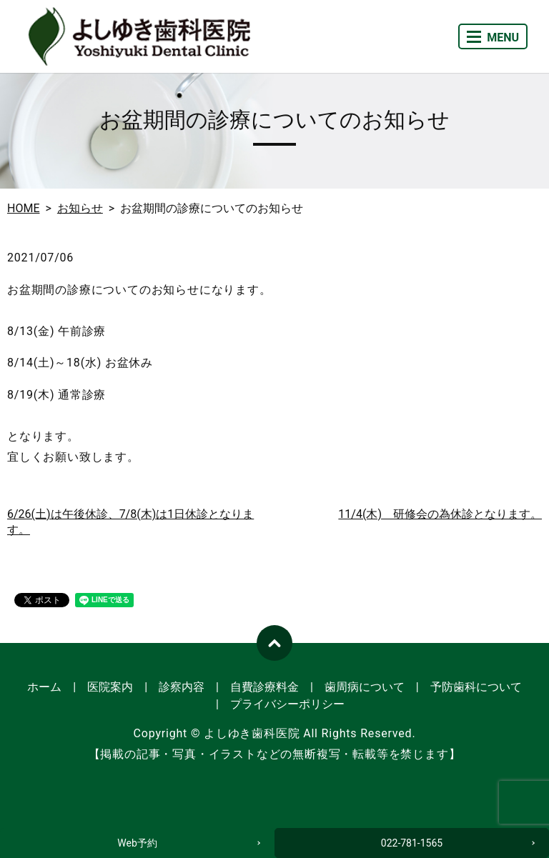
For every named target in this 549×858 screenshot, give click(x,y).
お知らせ (80, 208)
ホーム (44, 687)
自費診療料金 (264, 687)
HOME (23, 208)
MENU (493, 37)
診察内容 (181, 687)
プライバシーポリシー (287, 704)
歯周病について (365, 687)
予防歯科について (476, 687)
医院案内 (110, 687)
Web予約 (137, 843)
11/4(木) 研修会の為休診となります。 (440, 514)
